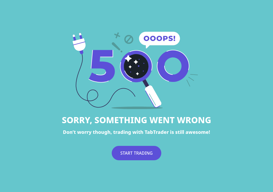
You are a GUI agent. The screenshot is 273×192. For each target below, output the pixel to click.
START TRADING (136, 153)
